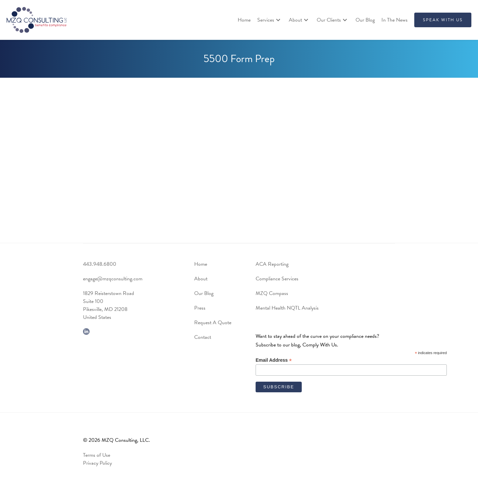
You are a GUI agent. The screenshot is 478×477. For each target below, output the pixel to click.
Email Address (274, 360)
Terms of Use (96, 455)
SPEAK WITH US (443, 20)
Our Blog (365, 20)
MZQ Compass (272, 293)
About (200, 279)
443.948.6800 (99, 264)
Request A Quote (212, 323)
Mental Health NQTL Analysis (287, 308)
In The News (394, 20)
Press (199, 308)
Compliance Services (277, 279)
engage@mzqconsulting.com (112, 279)
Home (244, 20)
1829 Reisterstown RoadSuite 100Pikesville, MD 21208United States (108, 305)
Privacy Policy (97, 463)
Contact (202, 337)
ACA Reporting (272, 264)
